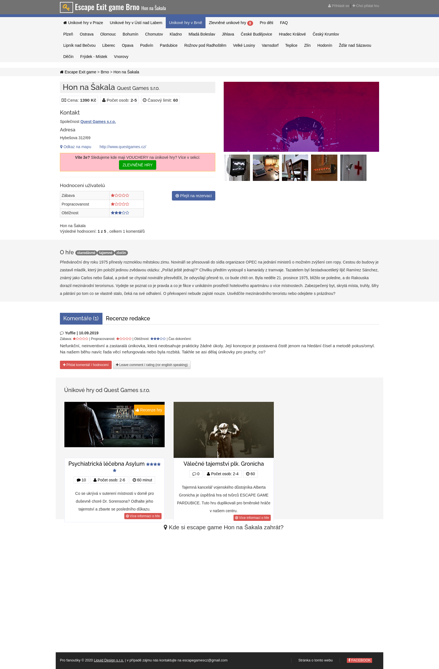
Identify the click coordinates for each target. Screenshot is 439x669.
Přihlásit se (338, 6)
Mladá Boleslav (202, 34)
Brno (105, 72)
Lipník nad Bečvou (79, 45)
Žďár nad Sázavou (355, 45)
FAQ (284, 22)
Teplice (291, 45)
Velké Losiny (244, 45)
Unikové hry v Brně (185, 22)
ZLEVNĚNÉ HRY (138, 165)
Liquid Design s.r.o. (109, 660)
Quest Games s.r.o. (98, 121)
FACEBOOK (359, 660)
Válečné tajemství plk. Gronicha (223, 464)
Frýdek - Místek (93, 56)
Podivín (146, 45)
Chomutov (154, 34)
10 (81, 480)
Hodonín (324, 45)
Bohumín (130, 34)
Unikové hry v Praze (83, 22)
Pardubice (169, 45)
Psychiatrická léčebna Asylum (106, 464)
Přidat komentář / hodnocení (86, 365)
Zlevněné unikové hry (231, 22)
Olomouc (108, 34)
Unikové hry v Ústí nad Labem (136, 22)
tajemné (105, 253)
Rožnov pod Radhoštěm (205, 45)
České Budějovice (256, 34)
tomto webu (323, 660)
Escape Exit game (78, 72)
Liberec (108, 45)
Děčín (68, 56)
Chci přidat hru (365, 6)
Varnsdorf (270, 45)
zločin (121, 253)
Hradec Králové (292, 34)
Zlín (307, 45)
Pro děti (266, 22)
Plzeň (68, 34)
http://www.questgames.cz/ (123, 146)
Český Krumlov (326, 34)
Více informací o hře (143, 516)
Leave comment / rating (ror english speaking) (152, 365)
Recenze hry (149, 410)
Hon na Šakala (126, 72)
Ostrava (87, 34)
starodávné (86, 253)
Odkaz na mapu (75, 146)
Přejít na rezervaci (194, 196)
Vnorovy (121, 56)
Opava (127, 45)
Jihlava (228, 34)
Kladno (176, 34)
